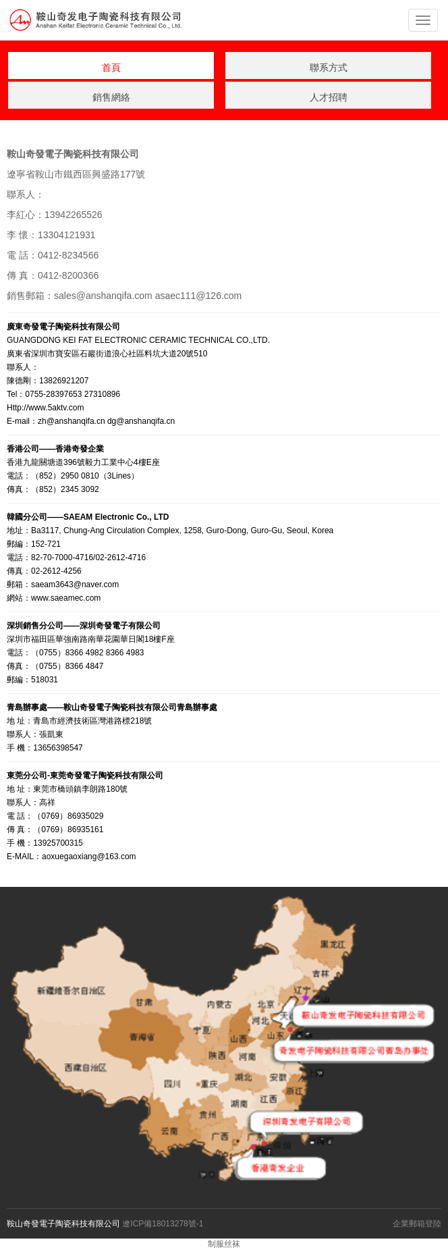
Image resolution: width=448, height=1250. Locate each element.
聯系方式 (328, 67)
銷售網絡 (111, 97)
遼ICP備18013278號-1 (162, 1223)
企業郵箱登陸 (417, 1223)
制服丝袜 (224, 1244)
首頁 (111, 67)
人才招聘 (328, 97)
